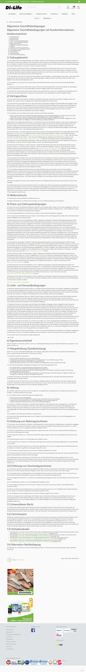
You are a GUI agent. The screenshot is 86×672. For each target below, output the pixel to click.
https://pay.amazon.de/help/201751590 (50, 148)
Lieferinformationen (11, 641)
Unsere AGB (9, 637)
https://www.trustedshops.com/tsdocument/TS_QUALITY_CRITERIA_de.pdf (31, 541)
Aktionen (12, 14)
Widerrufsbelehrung (11, 644)
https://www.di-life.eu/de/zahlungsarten (18, 282)
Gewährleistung (10, 649)
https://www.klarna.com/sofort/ (34, 251)
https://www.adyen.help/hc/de (15, 262)
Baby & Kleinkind (26, 14)
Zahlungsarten (9, 639)
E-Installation (41, 14)
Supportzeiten (9, 632)
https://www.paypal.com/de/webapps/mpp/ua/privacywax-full (24, 138)
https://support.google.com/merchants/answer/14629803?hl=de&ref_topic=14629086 (33, 539)
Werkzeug (47, 18)
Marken (65, 14)
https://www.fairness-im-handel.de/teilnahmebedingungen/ (34, 536)
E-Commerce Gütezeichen (37, 1)
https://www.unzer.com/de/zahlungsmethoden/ (20, 273)
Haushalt (55, 14)
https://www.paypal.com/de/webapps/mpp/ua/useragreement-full (47, 135)
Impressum (9, 646)
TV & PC (37, 18)
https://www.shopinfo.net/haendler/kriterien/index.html (33, 533)
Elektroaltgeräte (10, 629)
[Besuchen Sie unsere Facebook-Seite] (33, 630)
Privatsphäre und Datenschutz (13, 634)
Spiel (74, 14)
